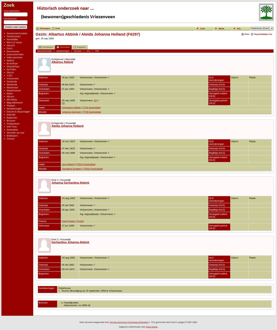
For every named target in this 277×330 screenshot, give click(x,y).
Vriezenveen (13, 78)
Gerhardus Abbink (71, 107)
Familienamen (14, 36)
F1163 (80, 221)
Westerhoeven (14, 90)
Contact (10, 138)
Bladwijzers (12, 135)
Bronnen (11, 120)
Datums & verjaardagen (18, 111)
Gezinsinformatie (44, 51)
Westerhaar (12, 87)
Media (221, 28)
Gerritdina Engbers (72, 168)
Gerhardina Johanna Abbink (70, 242)
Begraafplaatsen (15, 102)
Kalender (11, 114)
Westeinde (12, 84)
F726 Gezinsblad (92, 107)
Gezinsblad (63, 47)
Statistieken (12, 129)
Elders (10, 93)
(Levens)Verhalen (15, 54)
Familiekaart (46, 47)
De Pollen (11, 69)
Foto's (10, 48)
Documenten (13, 51)
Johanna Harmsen (71, 112)
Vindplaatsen (13, 123)
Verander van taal (15, 132)
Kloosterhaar (13, 66)
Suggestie (79, 47)
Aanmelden (12, 39)
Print (247, 34)
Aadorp (10, 60)
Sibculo (10, 72)
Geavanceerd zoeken (17, 33)
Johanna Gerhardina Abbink (70, 182)
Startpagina (45, 28)
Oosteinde (12, 81)
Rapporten (12, 117)
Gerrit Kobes (68, 221)
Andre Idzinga (151, 327)
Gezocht (11, 45)
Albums (10, 96)
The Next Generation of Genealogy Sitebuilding (129, 322)
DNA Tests (12, 126)
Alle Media (12, 99)
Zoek (9, 5)
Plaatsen (11, 105)
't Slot (9, 75)
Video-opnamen (14, 57)
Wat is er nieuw (14, 42)
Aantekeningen (14, 108)
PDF (97, 51)
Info (239, 28)
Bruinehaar (12, 63)
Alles (88, 51)
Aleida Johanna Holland (67, 125)
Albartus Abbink (62, 62)
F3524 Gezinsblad (85, 164)
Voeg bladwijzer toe (263, 34)
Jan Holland (68, 164)
